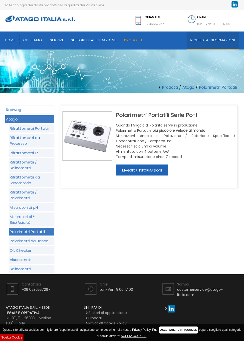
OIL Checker (20, 250)
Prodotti (133, 40)
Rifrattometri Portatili (29, 128)
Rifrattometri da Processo (25, 140)
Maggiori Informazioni (142, 170)
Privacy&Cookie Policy (107, 323)
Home (10, 40)
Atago (188, 87)
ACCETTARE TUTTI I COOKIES (178, 329)
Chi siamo (32, 40)
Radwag (13, 109)
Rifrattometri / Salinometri (23, 165)
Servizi (56, 40)
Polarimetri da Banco (29, 241)
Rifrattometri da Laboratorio (25, 180)
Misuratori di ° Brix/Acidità (22, 219)
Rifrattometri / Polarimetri (23, 195)
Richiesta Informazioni (212, 40)
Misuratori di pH (24, 207)
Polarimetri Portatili (218, 87)
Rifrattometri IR (24, 153)
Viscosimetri (21, 259)
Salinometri (20, 269)
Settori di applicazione (93, 40)
